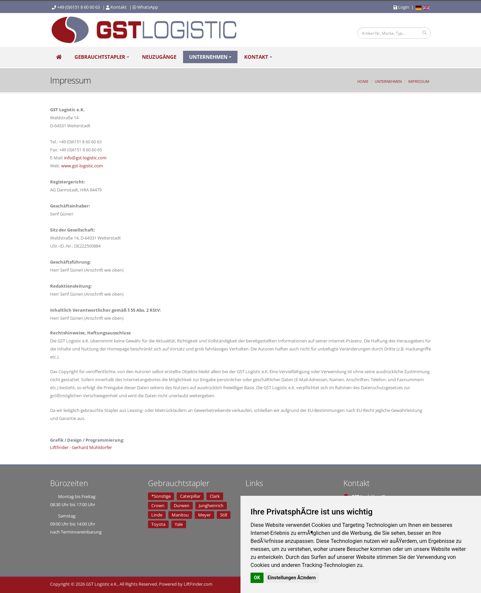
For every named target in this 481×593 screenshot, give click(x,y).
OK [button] (257, 577)
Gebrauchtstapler (99, 57)
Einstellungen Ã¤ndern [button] (292, 577)
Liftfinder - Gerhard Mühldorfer (81, 447)
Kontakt (119, 7)
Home (362, 81)
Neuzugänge (159, 57)
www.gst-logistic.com (82, 166)
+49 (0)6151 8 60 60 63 (78, 7)
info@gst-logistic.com (85, 158)
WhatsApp (147, 7)
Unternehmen (208, 57)
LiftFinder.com (198, 584)
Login (401, 7)
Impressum (418, 81)
